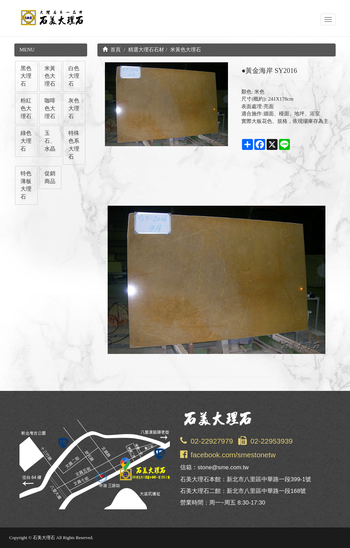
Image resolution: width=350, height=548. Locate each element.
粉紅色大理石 (26, 108)
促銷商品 (49, 177)
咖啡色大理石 (49, 108)
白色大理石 (73, 76)
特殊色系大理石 (73, 145)
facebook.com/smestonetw (233, 455)
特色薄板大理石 (26, 185)
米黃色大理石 (49, 76)
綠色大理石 (26, 141)
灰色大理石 (73, 108)
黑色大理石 (26, 76)
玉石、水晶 (49, 141)
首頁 (112, 49)
